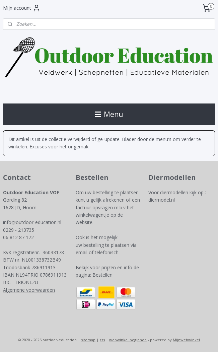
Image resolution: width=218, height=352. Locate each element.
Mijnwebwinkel (186, 339)
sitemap (88, 339)
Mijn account (22, 8)
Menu (109, 114)
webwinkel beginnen (128, 339)
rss (102, 339)
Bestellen (102, 275)
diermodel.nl (161, 200)
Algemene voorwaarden (29, 290)
